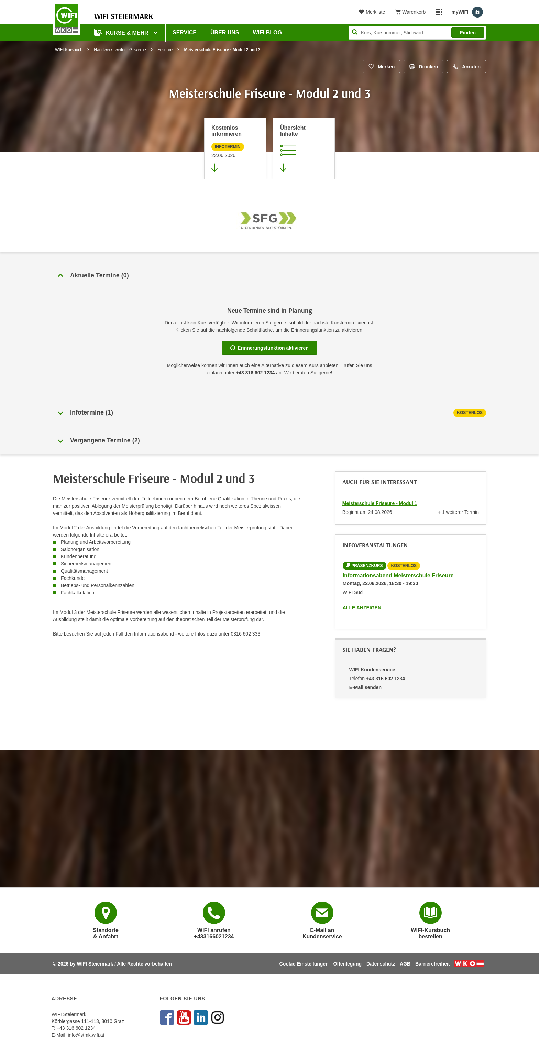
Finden (468, 32)
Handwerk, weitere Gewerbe (120, 49)
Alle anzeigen (362, 607)
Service (185, 32)
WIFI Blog (267, 32)
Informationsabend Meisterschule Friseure (398, 575)
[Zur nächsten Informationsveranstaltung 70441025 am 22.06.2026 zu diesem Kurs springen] (235, 148)
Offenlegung (347, 964)
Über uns (224, 32)
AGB (405, 964)
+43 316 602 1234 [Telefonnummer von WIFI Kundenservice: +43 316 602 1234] (385, 678)
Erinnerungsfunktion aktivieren (269, 348)
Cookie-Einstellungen (304, 964)
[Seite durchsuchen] (417, 33)
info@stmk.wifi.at (86, 1035)
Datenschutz (380, 964)
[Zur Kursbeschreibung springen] (304, 148)
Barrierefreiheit (432, 964)
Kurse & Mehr (122, 32)
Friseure (165, 49)
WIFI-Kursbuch (68, 49)
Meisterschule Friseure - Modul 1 (379, 503)
